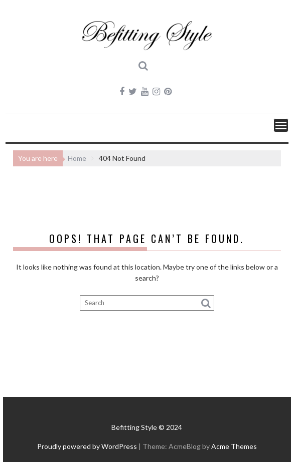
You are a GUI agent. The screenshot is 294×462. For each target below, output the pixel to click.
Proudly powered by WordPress (87, 446)
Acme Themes (234, 446)
